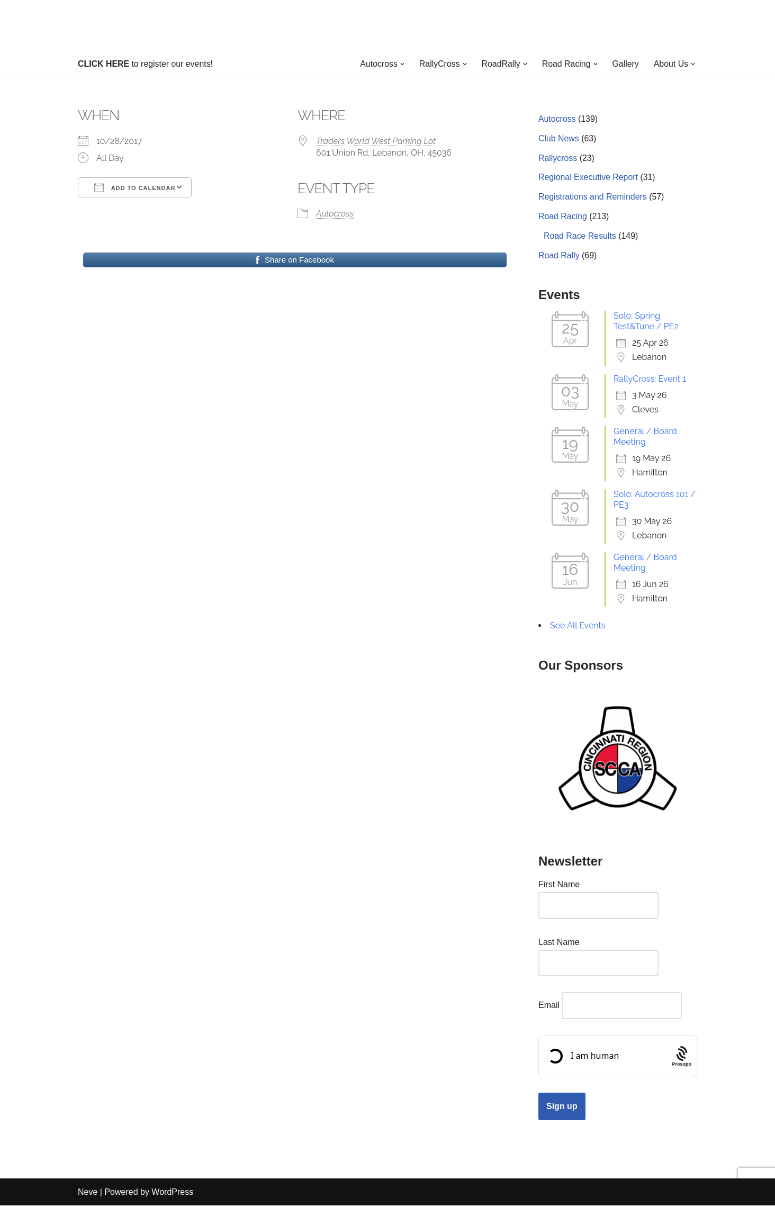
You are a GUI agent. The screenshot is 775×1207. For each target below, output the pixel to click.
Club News (558, 138)
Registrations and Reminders (592, 198)
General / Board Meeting (645, 438)
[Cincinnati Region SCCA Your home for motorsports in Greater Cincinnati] (388, 26)
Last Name (558, 943)
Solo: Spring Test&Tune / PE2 (646, 322)
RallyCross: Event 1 (650, 380)
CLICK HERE (104, 63)
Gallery (625, 63)
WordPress (172, 1193)
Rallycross (558, 158)
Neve (87, 1193)
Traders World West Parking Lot (376, 141)
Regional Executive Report (588, 178)
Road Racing (563, 217)
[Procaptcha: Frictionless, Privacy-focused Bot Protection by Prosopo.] (682, 1058)
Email (549, 1007)
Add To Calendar (134, 187)
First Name (559, 885)
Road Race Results (580, 237)
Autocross (335, 214)
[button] (401, 64)
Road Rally (559, 257)
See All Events (578, 627)
